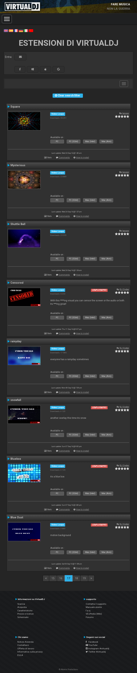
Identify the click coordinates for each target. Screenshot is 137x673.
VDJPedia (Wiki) (94, 613)
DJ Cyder (124, 289)
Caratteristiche (24, 610)
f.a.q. (88, 610)
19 (84, 578)
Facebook (92, 642)
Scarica (21, 604)
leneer (125, 113)
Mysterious (17, 165)
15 (52, 578)
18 (76, 578)
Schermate (22, 617)
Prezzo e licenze (25, 613)
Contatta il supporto (96, 604)
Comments (64, 157)
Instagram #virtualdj (97, 648)
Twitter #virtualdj (96, 651)
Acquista (22, 607)
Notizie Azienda (25, 642)
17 (68, 578)
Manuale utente (94, 607)
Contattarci (23, 645)
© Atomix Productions (68, 669)
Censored (16, 282)
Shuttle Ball (17, 224)
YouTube (91, 645)
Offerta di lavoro (25, 648)
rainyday (15, 341)
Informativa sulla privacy (30, 651)
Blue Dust (16, 517)
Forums (90, 617)
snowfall (15, 399)
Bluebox (15, 458)
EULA (20, 655)
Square (15, 106)
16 (60, 578)
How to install (82, 157)
